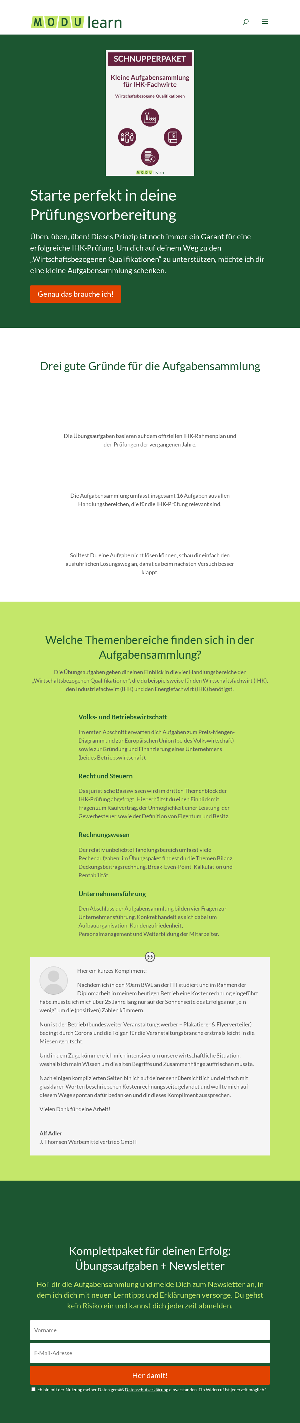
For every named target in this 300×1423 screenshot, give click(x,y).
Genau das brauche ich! (76, 293)
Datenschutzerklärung (146, 1389)
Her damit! (150, 1375)
